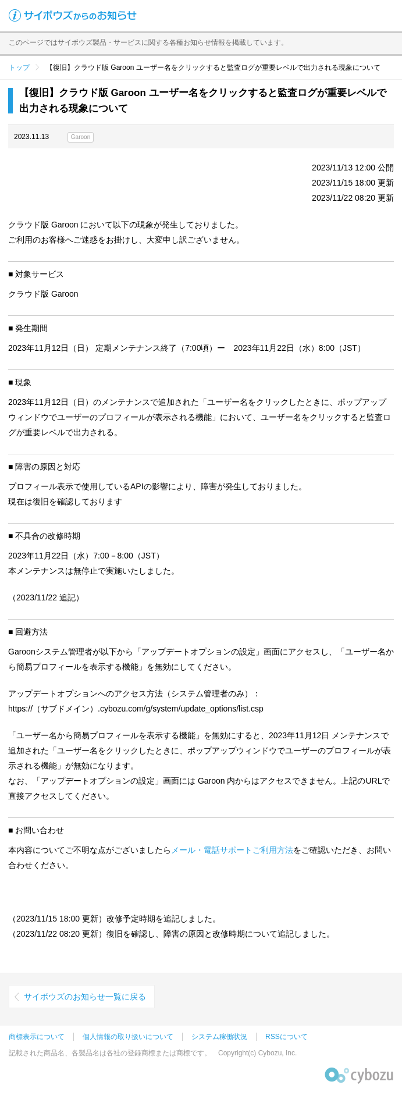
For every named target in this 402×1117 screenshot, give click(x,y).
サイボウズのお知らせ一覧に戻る (85, 996)
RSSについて (286, 1037)
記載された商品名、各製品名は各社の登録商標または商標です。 (110, 1053)
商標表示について (37, 1037)
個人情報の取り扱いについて (128, 1037)
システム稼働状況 (219, 1037)
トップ (19, 67)
